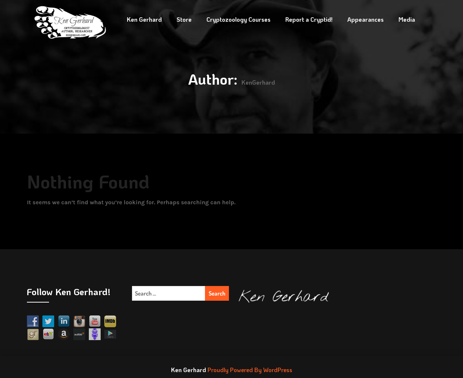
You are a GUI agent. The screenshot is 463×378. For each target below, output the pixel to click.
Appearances (365, 19)
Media (406, 19)
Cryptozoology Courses (238, 19)
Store (184, 19)
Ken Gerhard (144, 19)
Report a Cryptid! (309, 19)
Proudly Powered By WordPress (250, 370)
